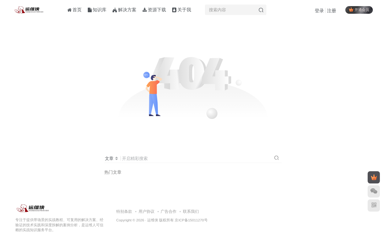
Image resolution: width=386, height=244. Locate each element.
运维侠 (152, 220)
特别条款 (124, 211)
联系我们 (191, 211)
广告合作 (168, 211)
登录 (318, 10)
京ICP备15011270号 (191, 220)
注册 (331, 10)
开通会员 (358, 10)
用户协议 (146, 211)
